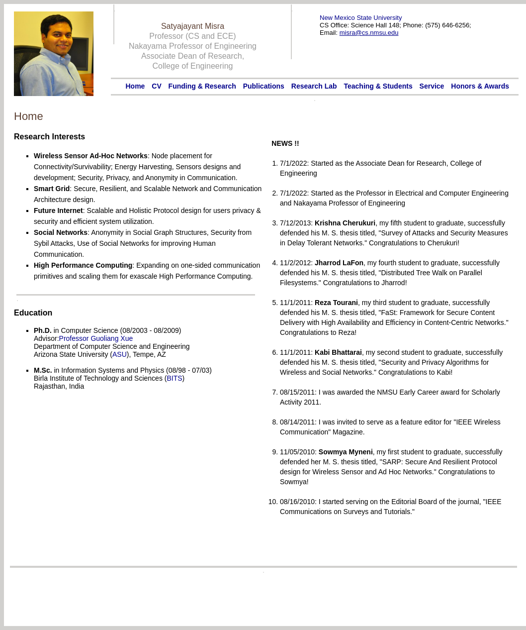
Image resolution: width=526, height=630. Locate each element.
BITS (174, 378)
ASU (119, 354)
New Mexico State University (361, 17)
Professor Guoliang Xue (96, 338)
